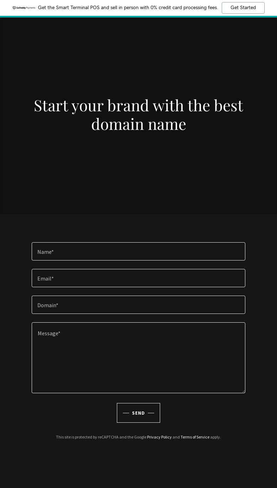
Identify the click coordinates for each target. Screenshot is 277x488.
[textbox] (139, 251)
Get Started (243, 7)
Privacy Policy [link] (159, 437)
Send (138, 413)
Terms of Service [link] (195, 437)
